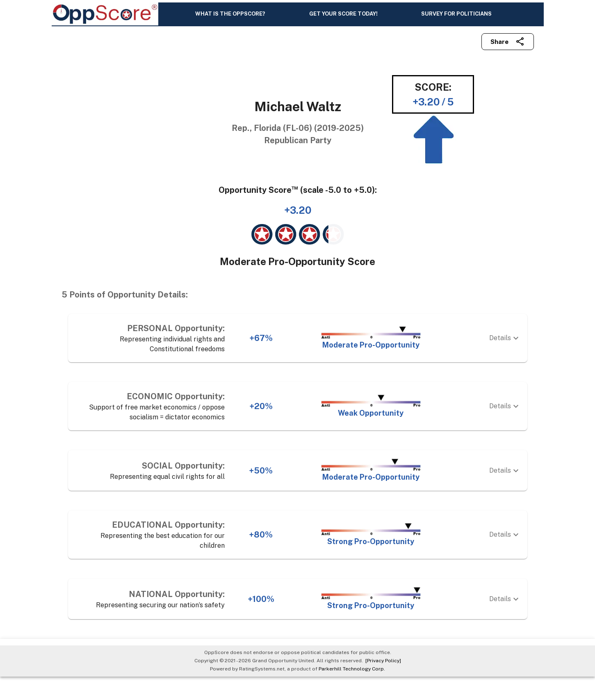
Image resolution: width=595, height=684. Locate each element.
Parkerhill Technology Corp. (352, 676)
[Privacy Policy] (382, 668)
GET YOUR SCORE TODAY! (343, 17)
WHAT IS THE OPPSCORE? (230, 17)
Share (507, 49)
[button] (297, 346)
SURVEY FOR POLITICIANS (456, 17)
